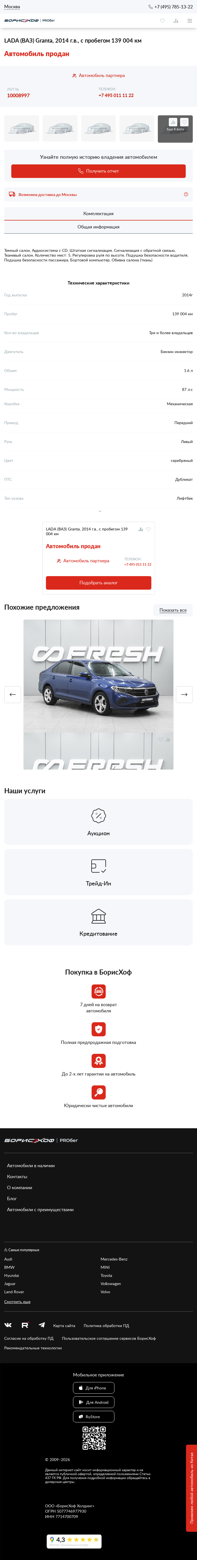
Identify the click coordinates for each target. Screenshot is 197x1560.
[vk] (8, 1325)
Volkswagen (111, 1283)
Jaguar (10, 1283)
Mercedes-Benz (114, 1259)
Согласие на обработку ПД (29, 1338)
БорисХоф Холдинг (74, 1505)
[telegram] (42, 1325)
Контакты (17, 1176)
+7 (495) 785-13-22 (173, 7)
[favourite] (162, 20)
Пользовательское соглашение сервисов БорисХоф (109, 1338)
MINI (105, 1267)
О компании (19, 1187)
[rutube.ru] (25, 1325)
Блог (12, 1198)
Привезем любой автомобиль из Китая (191, 1488)
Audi (8, 1259)
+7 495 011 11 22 (116, 95)
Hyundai (11, 1275)
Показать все (173, 610)
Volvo (105, 1291)
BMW (9, 1267)
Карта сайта (64, 1325)
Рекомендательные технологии (33, 1347)
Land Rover (14, 1291)
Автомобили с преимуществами (40, 1209)
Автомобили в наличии (31, 1165)
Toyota (106, 1275)
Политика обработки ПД (106, 1325)
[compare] (175, 20)
